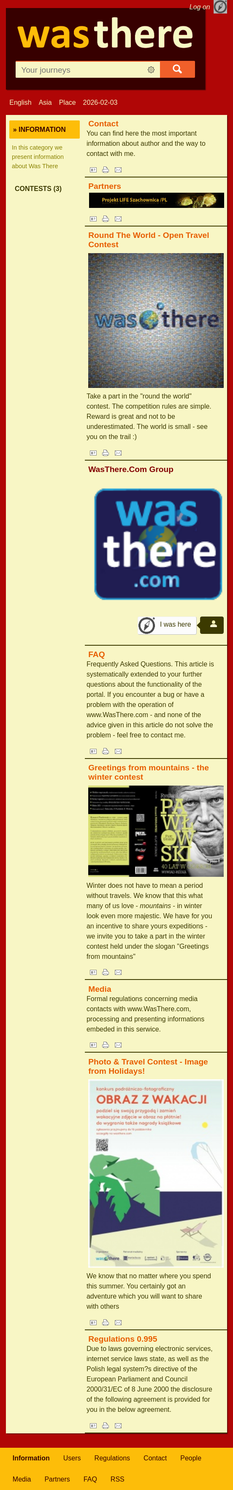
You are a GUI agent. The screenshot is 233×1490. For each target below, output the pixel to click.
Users (72, 1458)
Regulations (112, 1458)
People (190, 1458)
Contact (103, 123)
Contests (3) (38, 188)
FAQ (96, 654)
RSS (118, 1479)
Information (31, 1458)
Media (99, 989)
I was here (175, 624)
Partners (104, 186)
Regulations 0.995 (122, 1338)
